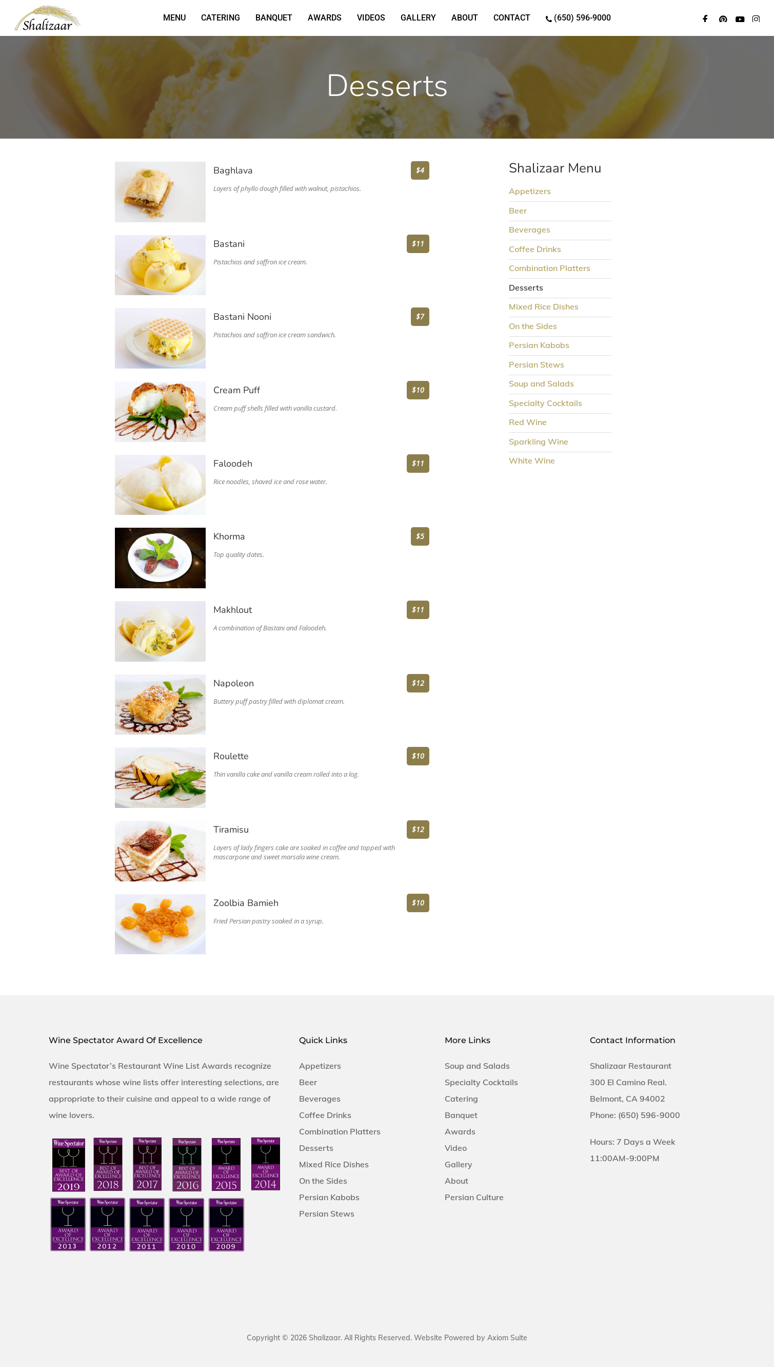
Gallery (458, 1164)
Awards (460, 1131)
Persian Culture (474, 1197)
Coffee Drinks (535, 249)
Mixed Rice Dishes (544, 306)
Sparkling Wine (538, 441)
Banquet (461, 1115)
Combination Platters (549, 268)
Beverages (529, 229)
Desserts (316, 1148)
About (456, 1181)
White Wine (532, 460)
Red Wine (528, 422)
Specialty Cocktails (545, 403)
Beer (518, 210)
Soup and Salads (541, 383)
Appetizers (530, 191)
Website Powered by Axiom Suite (470, 1337)
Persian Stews (536, 364)
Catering (461, 1098)
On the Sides (533, 326)
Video (456, 1148)
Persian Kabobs (539, 345)
